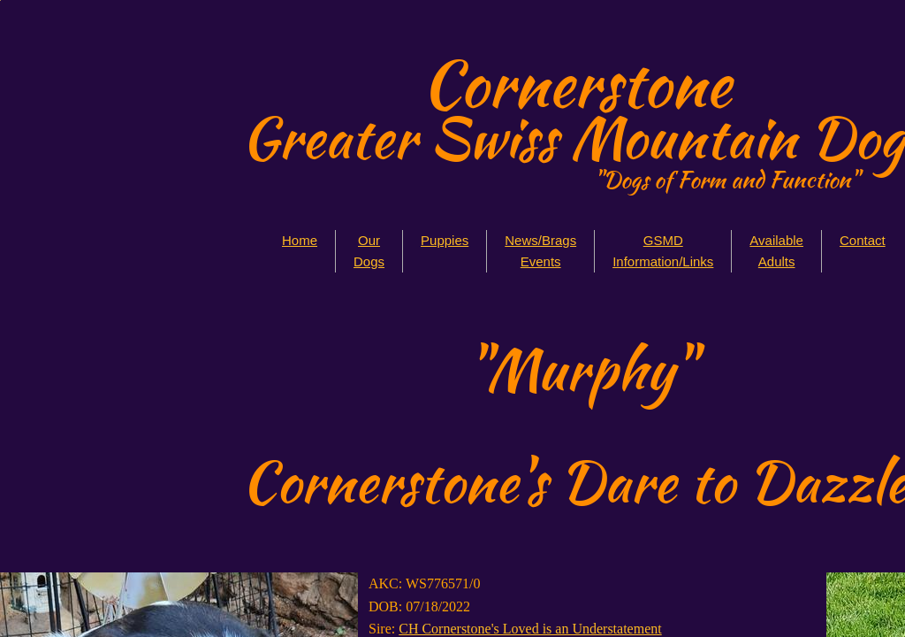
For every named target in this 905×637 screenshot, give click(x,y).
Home (299, 240)
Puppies (444, 240)
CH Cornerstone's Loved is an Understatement (530, 628)
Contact (863, 240)
